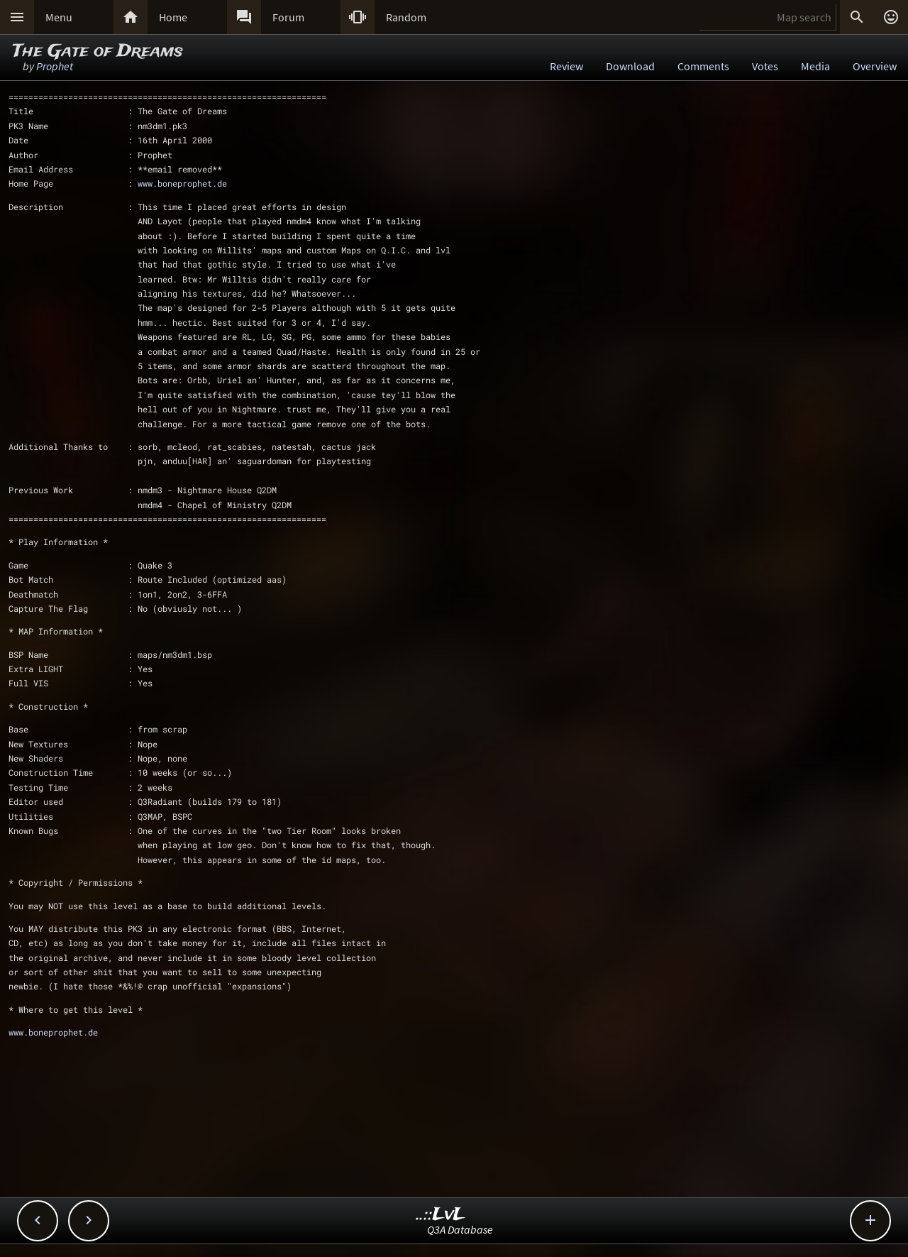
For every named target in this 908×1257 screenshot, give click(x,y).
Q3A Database (460, 1229)
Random (406, 17)
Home (173, 17)
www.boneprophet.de (182, 183)
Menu (58, 17)
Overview (875, 66)
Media (815, 66)
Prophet (54, 66)
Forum (288, 17)
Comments (703, 66)
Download (630, 66)
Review (566, 66)
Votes (765, 66)
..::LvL (441, 1214)
